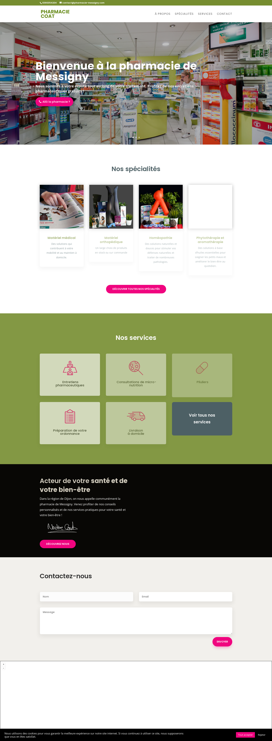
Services (205, 14)
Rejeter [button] (261, 734)
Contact (224, 14)
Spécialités (184, 14)
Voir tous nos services (202, 419)
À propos (162, 14)
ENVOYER (222, 641)
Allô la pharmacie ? (56, 102)
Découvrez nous (57, 544)
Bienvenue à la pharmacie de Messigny (116, 71)
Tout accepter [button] (245, 734)
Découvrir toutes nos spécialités (136, 289)
